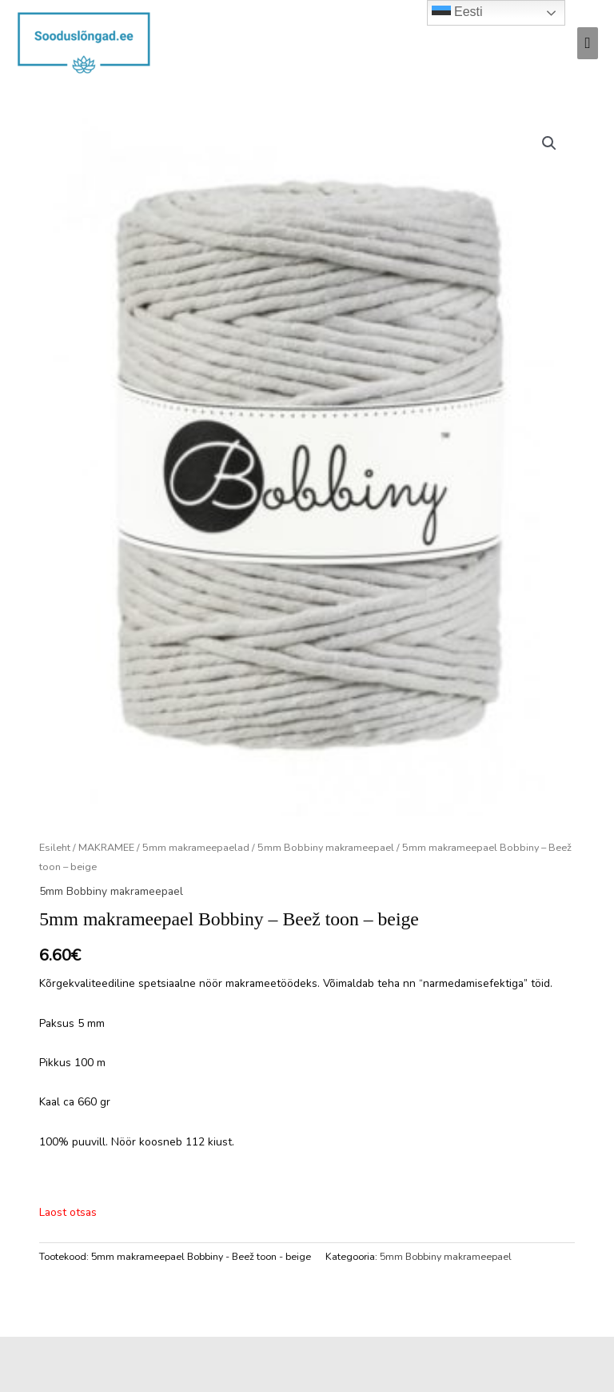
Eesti (457, 12)
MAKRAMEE (106, 847)
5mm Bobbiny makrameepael (325, 847)
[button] (549, 143)
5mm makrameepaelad (195, 847)
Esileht (54, 847)
